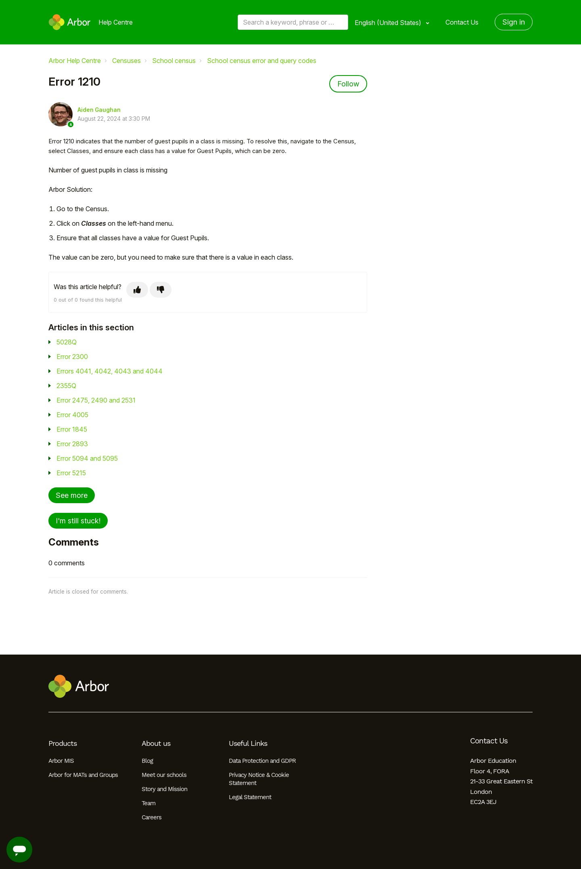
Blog (148, 760)
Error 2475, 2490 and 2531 (96, 400)
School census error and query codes (261, 61)
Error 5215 (71, 473)
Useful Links (248, 743)
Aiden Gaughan (99, 110)
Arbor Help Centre (74, 61)
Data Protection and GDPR (257, 764)
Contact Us (462, 22)
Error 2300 (72, 357)
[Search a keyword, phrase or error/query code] (293, 22)
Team (149, 803)
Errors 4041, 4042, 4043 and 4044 (109, 371)
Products (62, 743)
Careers (152, 817)
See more (72, 495)
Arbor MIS (62, 760)
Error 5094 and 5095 (87, 458)
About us (156, 743)
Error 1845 (71, 429)
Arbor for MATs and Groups (86, 775)
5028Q (66, 342)
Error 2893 (72, 444)
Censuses (126, 61)
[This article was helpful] (137, 290)
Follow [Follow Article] (348, 84)
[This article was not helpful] (160, 290)
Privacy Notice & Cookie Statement (261, 787)
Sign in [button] (513, 22)
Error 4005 (72, 415)
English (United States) (389, 23)
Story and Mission (166, 789)
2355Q (66, 386)
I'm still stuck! (78, 520)
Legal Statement (252, 805)
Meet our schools (166, 775)
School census (174, 61)
